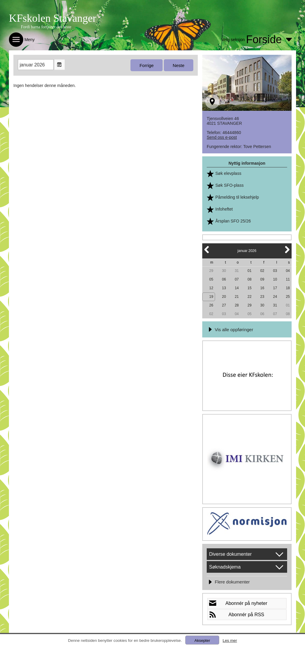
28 (237, 305)
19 (211, 297)
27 (224, 305)
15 (249, 288)
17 (275, 288)
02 (262, 271)
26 (211, 305)
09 (262, 279)
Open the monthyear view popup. (59, 64)
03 (275, 271)
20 (224, 297)
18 (288, 288)
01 (249, 271)
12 (211, 288)
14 (237, 288)
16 (262, 288)
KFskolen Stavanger (52, 18)
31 (237, 271)
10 (275, 279)
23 (262, 297)
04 (288, 271)
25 (288, 297)
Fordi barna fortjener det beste (46, 27)
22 (249, 297)
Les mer (229, 640)
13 (224, 288)
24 (275, 297)
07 (237, 279)
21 (237, 297)
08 (249, 279)
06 (224, 279)
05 (211, 279)
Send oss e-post (222, 137)
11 (288, 279)
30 (224, 271)
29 (211, 271)
